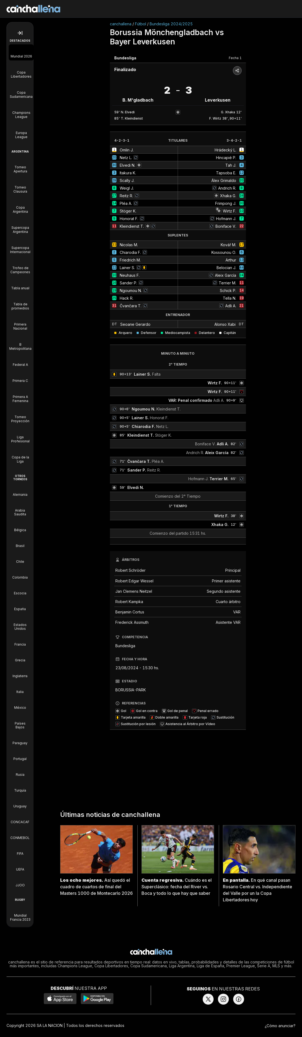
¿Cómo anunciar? (280, 1025)
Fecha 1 (235, 58)
